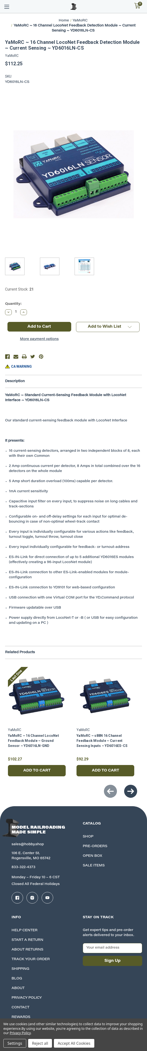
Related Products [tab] (20, 652)
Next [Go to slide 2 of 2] (130, 791)
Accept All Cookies (74, 1043)
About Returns (27, 949)
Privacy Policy (27, 998)
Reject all (40, 1043)
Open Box (92, 856)
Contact (20, 1007)
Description (15, 381)
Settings (14, 1043)
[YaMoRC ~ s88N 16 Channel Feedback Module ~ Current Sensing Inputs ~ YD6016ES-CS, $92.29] (105, 696)
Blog (17, 978)
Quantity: (13, 304)
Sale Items (94, 865)
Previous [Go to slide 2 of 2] (110, 791)
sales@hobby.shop (28, 844)
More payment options (39, 339)
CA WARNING (21, 366)
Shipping (20, 969)
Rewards (21, 1017)
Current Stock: (19, 289)
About (18, 988)
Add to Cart (37, 770)
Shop (88, 836)
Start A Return (27, 940)
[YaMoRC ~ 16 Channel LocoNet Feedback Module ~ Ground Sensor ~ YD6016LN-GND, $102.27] (37, 696)
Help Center (25, 930)
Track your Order (31, 959)
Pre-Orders (95, 846)
